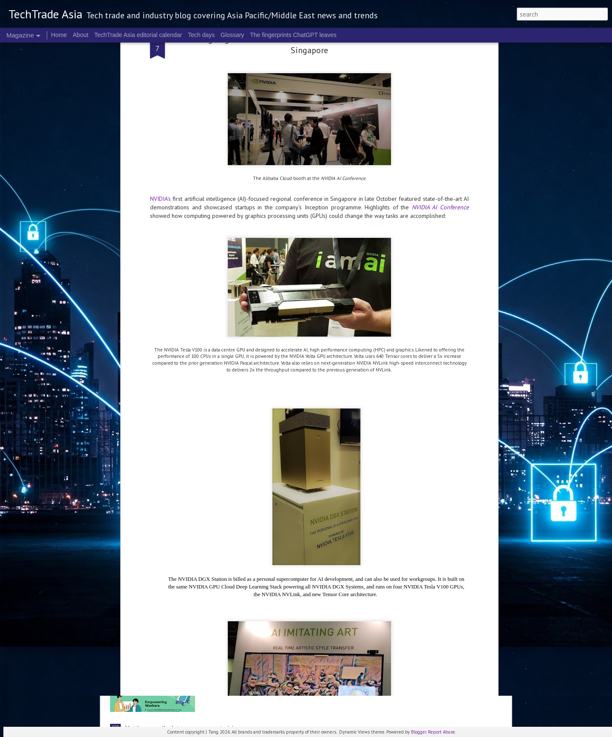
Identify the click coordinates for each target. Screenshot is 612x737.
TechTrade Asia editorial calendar (138, 34)
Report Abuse (441, 732)
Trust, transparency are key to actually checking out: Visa (205, 410)
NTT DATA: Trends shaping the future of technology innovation (215, 475)
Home (59, 34)
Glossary (232, 34)
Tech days (201, 34)
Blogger (418, 732)
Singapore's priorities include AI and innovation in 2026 (297, 631)
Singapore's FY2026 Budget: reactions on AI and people (299, 313)
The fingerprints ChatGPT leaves (293, 34)
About (80, 34)
